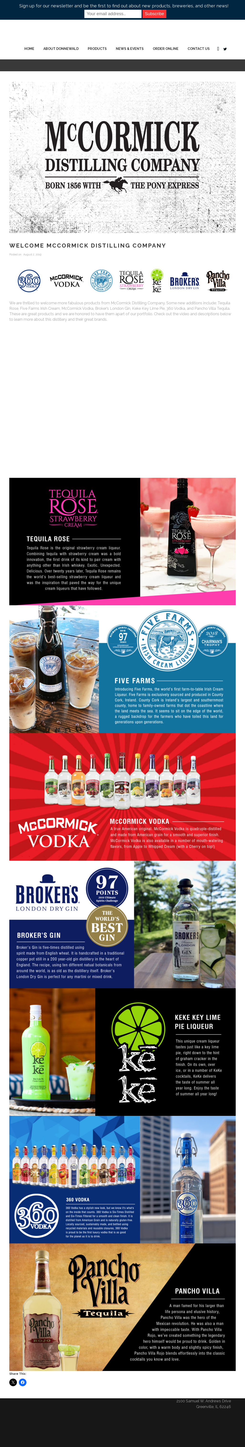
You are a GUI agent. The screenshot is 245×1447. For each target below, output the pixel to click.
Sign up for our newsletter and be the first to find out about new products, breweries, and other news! (124, 5)
